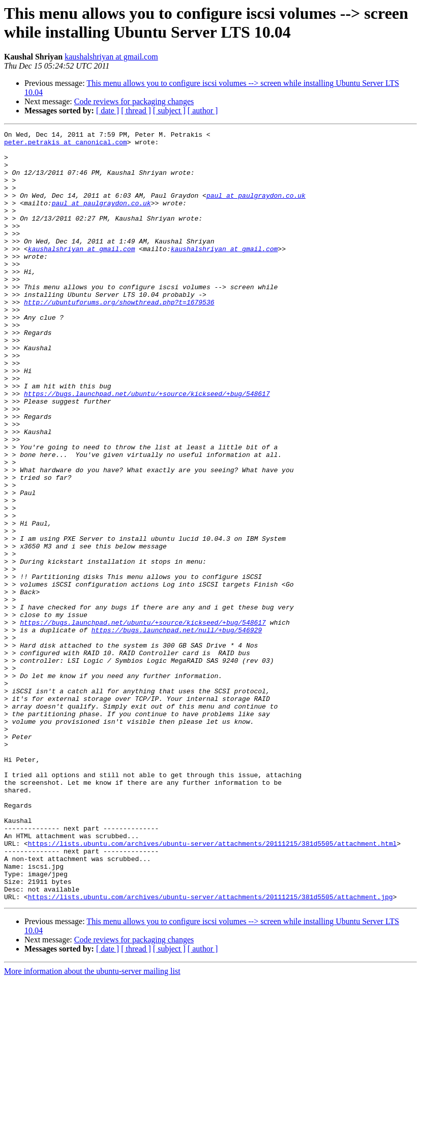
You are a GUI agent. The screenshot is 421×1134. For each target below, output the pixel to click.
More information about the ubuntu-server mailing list (92, 1125)
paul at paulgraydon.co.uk (256, 208)
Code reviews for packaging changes (134, 101)
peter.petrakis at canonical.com (65, 144)
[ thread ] (136, 110)
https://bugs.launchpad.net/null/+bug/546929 (177, 730)
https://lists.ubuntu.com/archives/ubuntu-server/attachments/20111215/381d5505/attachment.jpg (210, 1050)
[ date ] (107, 110)
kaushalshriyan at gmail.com (111, 56)
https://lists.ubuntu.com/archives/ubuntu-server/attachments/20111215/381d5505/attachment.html (212, 986)
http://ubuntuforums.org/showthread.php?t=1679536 (119, 337)
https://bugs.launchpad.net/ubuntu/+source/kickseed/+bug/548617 (147, 446)
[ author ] (203, 110)
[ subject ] (169, 110)
